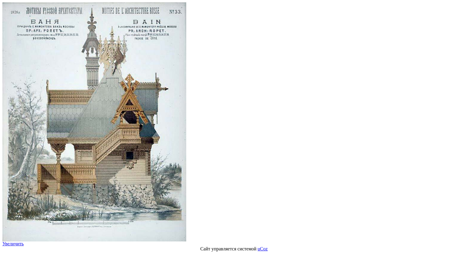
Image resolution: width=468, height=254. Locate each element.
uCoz (263, 248)
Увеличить (13, 243)
